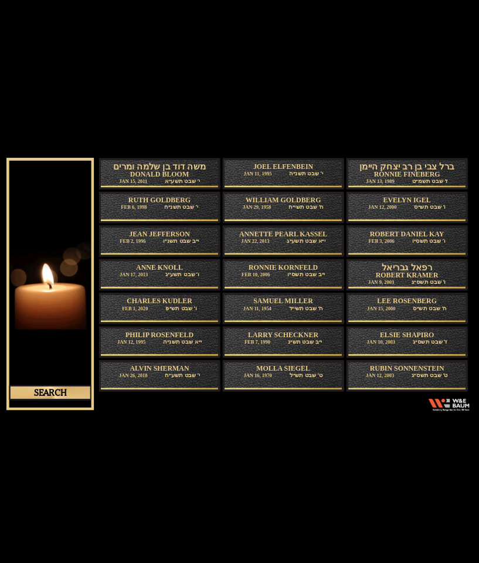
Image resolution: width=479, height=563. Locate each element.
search (49, 392)
